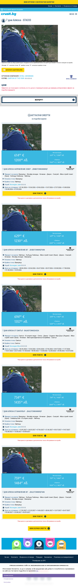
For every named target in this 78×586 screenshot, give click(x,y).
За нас (50, 6)
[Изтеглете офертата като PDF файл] (13, 70)
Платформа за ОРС (39, 561)
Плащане (39, 557)
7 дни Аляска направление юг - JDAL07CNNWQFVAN (24, 492)
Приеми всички (8, 575)
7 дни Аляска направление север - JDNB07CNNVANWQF (25, 169)
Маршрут (39, 100)
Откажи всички (8, 579)
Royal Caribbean (26, 76)
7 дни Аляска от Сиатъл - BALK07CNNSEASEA (21, 330)
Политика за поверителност (64, 557)
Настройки (7, 582)
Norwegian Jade (18, 184)
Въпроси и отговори (70, 6)
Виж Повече (38, 193)
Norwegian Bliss (18, 346)
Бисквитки (48, 557)
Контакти (58, 6)
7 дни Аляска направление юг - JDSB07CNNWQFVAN (24, 250)
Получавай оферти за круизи (13, 9)
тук (37, 571)
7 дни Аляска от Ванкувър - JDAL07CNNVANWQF (22, 411)
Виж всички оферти (38, 528)
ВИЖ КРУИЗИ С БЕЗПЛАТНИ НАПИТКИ (39, 2)
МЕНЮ (71, 14)
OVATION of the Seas (16, 78)
